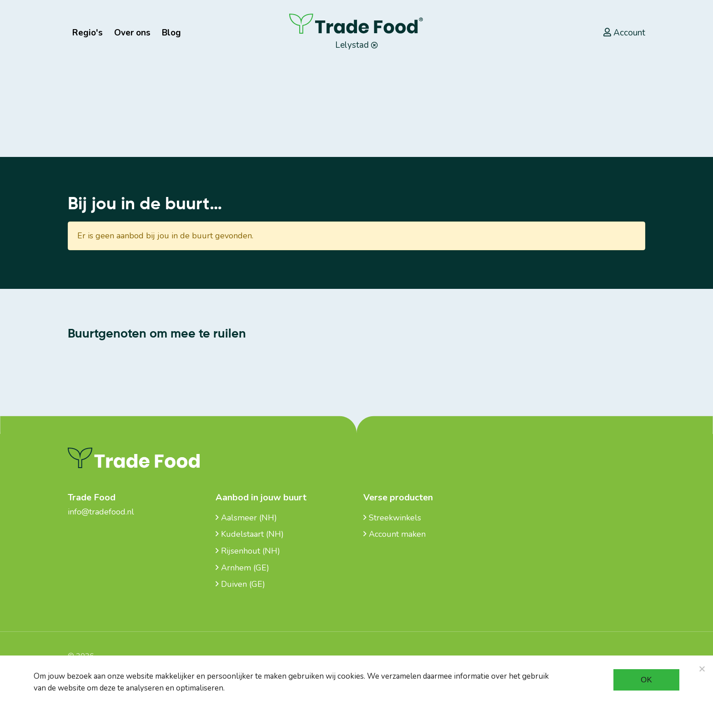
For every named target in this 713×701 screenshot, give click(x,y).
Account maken (394, 534)
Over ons (132, 33)
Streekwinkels (392, 517)
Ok (646, 680)
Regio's (87, 33)
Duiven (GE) (240, 584)
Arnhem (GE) (242, 567)
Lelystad (356, 45)
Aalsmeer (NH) (246, 517)
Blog (171, 33)
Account (624, 33)
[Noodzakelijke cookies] (701, 668)
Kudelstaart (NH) (250, 534)
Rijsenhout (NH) (248, 550)
